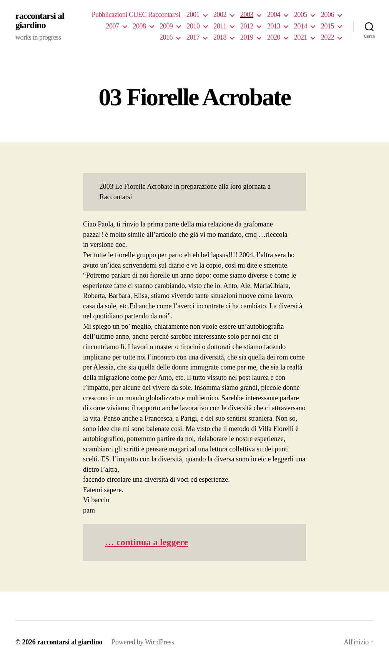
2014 (300, 26)
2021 (300, 37)
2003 (246, 14)
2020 (273, 37)
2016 (166, 37)
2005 (300, 14)
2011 (220, 26)
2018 (219, 37)
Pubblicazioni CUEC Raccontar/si (135, 14)
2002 (219, 14)
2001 (192, 14)
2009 (166, 26)
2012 (246, 26)
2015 (327, 26)
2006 (327, 14)
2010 (193, 26)
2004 (273, 14)
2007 (112, 26)
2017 (192, 37)
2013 (273, 26)
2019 (246, 37)
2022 (327, 37)
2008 (139, 26)
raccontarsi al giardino (39, 20)
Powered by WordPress (142, 642)
